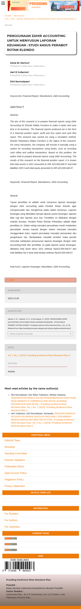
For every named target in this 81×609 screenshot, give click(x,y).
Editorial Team (12, 440)
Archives (18, 15)
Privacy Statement (15, 486)
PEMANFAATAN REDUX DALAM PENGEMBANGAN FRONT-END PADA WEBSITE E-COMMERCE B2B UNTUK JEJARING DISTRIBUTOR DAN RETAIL (43, 401)
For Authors (11, 520)
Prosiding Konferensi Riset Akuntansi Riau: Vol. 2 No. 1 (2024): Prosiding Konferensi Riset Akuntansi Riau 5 (42, 422)
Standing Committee (16, 453)
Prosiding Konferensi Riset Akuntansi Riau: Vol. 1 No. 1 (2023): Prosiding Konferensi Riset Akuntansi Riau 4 (41, 407)
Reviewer (10, 447)
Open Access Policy (16, 473)
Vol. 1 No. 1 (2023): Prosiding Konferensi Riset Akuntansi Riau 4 (40, 19)
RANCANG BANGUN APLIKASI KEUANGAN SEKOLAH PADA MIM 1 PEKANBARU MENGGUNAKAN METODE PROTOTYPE (43, 416)
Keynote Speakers (15, 460)
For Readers (11, 513)
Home (8, 15)
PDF (11, 280)
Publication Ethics (14, 466)
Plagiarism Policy (14, 479)
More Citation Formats (21, 334)
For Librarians (12, 526)
